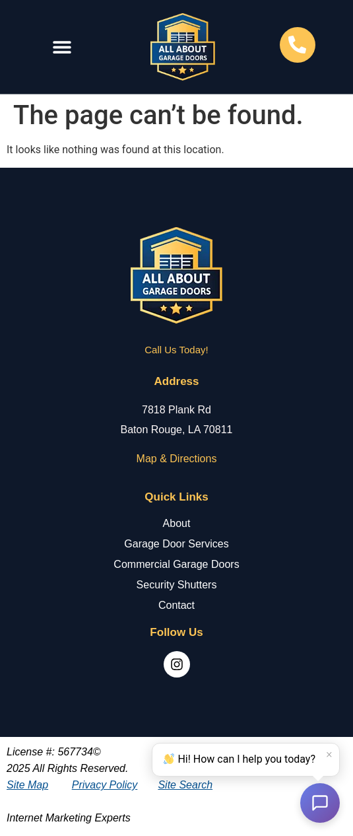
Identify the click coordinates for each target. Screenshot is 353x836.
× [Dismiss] (329, 755)
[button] (62, 47)
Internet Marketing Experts (69, 817)
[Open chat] (320, 803)
